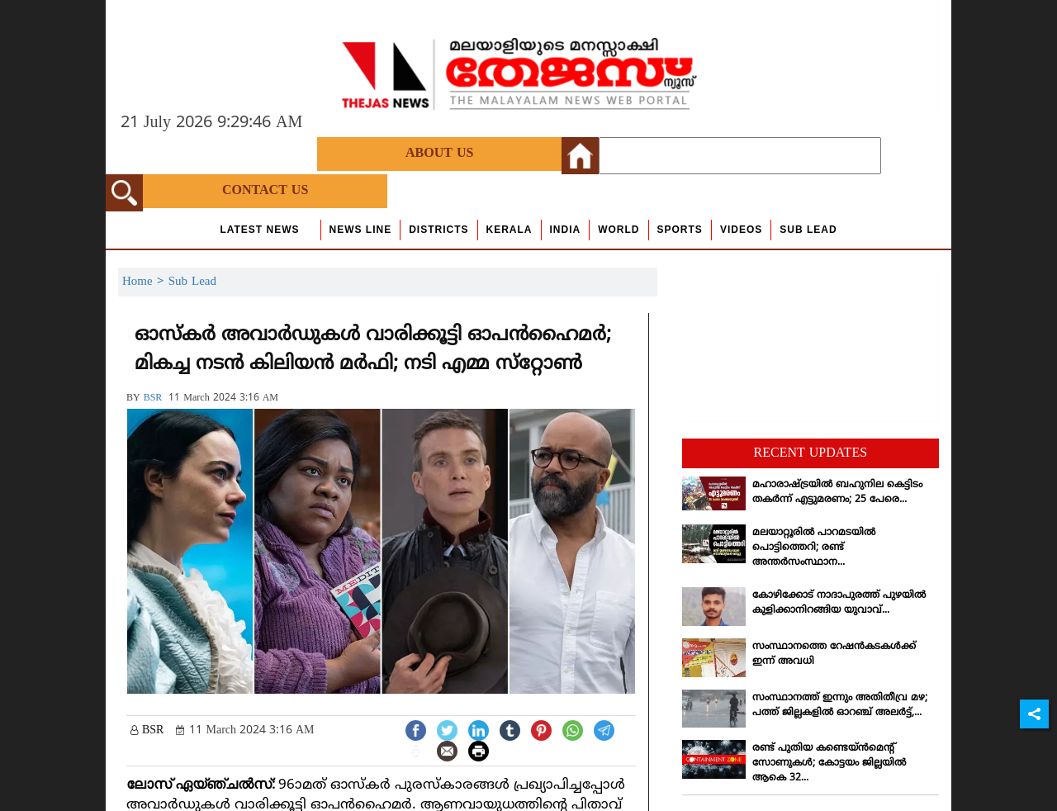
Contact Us (265, 191)
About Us (439, 153)
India (565, 229)
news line (360, 229)
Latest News (259, 229)
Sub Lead (808, 229)
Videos (741, 229)
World (618, 229)
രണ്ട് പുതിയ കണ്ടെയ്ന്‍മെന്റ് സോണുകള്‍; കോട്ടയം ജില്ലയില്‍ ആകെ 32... (829, 763)
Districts (438, 229)
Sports (680, 229)
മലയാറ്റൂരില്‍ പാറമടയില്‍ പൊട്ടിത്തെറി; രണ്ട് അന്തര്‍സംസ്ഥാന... (813, 548)
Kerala (509, 229)
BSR (153, 398)
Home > (145, 282)
